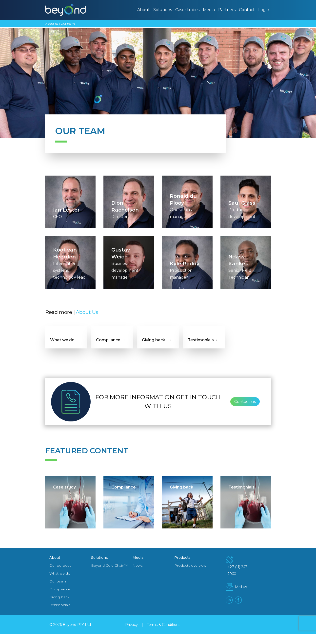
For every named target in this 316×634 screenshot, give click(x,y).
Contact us (245, 401)
